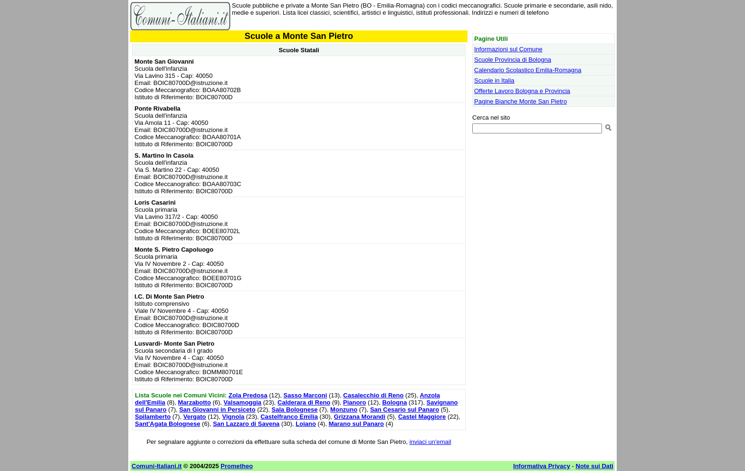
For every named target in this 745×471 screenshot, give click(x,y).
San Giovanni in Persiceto (217, 409)
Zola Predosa (248, 395)
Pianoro (354, 402)
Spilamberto (153, 416)
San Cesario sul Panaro (404, 409)
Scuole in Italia (494, 80)
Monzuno (343, 409)
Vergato (194, 416)
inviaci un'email (430, 441)
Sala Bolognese (295, 409)
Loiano (306, 423)
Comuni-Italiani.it (156, 466)
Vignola (233, 416)
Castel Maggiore (422, 416)
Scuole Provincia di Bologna (512, 59)
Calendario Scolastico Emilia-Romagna (527, 70)
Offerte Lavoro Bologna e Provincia (522, 90)
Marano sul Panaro (356, 423)
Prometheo (236, 466)
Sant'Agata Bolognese (167, 423)
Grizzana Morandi (359, 416)
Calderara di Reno (303, 402)
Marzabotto (194, 402)
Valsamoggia (242, 402)
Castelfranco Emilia (289, 416)
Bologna (394, 402)
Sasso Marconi (305, 395)
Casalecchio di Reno (373, 395)
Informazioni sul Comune (508, 49)
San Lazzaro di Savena (246, 423)
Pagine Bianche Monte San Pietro (520, 101)
